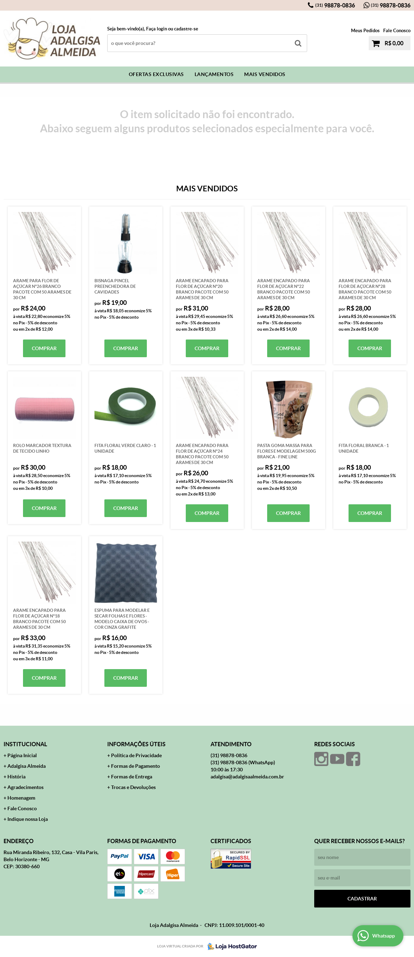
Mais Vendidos (265, 74)
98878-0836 (335, 5)
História (16, 776)
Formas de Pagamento (135, 766)
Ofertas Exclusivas (156, 74)
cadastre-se (186, 28)
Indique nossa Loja (27, 819)
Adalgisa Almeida (26, 766)
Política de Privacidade (136, 755)
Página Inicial (22, 755)
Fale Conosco (396, 30)
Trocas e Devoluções (133, 787)
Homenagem (21, 798)
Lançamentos (214, 74)
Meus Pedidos (365, 30)
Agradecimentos (25, 787)
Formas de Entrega (131, 776)
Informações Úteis (136, 744)
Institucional (25, 744)
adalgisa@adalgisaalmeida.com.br (247, 776)
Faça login (156, 28)
